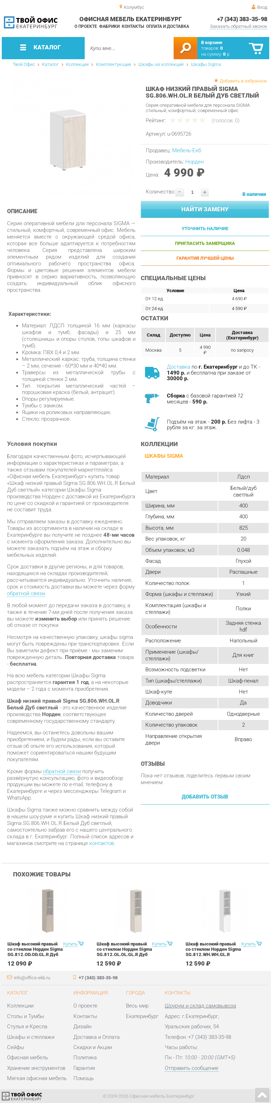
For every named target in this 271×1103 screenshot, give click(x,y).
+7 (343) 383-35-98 (242, 19)
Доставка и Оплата (96, 1037)
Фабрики (109, 26)
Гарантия (84, 1068)
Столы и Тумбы (25, 1016)
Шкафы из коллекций (160, 64)
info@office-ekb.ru (32, 977)
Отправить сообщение (191, 1068)
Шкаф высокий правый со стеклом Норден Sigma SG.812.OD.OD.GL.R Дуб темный (35, 951)
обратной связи (26, 593)
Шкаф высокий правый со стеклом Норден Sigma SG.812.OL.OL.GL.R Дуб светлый (124, 951)
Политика (85, 1057)
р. (226, 54)
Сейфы (15, 1047)
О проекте (85, 26)
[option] (71, 136)
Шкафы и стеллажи (30, 1037)
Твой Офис (24, 64)
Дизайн (82, 1026)
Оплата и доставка (167, 26)
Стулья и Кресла (27, 1026)
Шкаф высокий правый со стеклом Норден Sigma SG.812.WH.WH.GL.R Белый (213, 951)
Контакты (133, 26)
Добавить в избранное (243, 81)
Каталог (50, 64)
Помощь (83, 1078)
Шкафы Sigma (206, 64)
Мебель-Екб (186, 150)
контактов (101, 843)
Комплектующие (113, 64)
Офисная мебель (27, 1057)
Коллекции (77, 64)
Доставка (178, 367)
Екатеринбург (142, 1016)
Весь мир (137, 1006)
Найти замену (205, 209)
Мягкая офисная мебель (37, 1078)
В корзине (211, 42)
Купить (70, 944)
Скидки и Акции (92, 1047)
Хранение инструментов (36, 1068)
